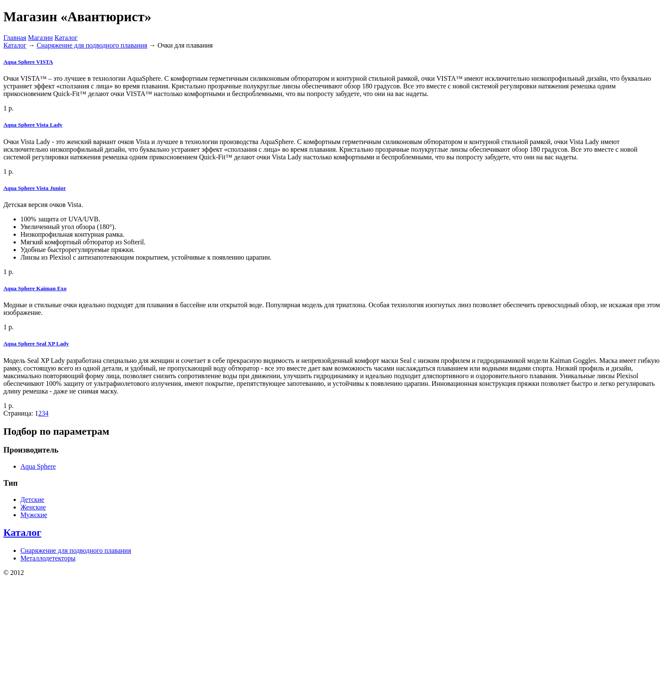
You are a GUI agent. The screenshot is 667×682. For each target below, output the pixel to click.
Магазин (40, 37)
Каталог (65, 37)
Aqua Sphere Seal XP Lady (36, 343)
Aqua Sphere (38, 466)
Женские (33, 507)
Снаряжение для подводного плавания (92, 45)
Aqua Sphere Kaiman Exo (34, 288)
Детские (32, 499)
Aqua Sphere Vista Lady (33, 125)
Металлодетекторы (47, 558)
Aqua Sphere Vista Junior (34, 188)
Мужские (33, 514)
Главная (14, 37)
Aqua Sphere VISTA (28, 62)
